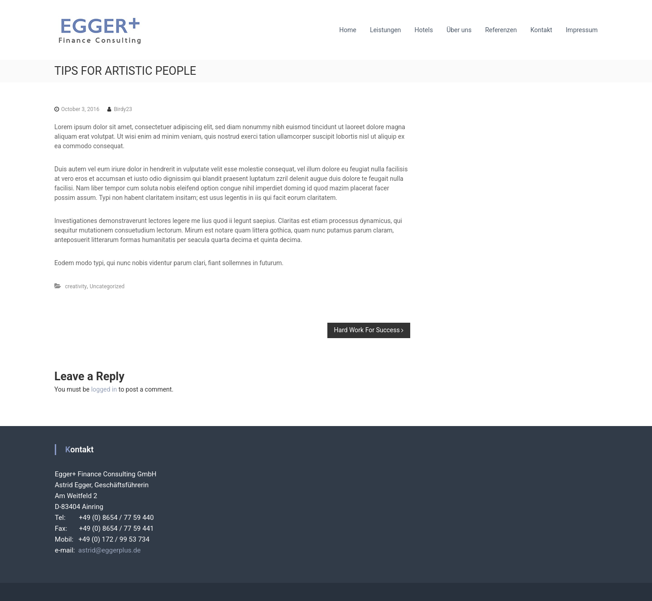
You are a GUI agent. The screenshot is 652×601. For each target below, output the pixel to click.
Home (347, 30)
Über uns (458, 30)
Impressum (582, 30)
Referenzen (501, 30)
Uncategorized (107, 286)
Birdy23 (123, 109)
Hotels (424, 30)
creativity (75, 286)
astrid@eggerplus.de (107, 550)
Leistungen (385, 30)
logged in (104, 389)
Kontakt (541, 30)
